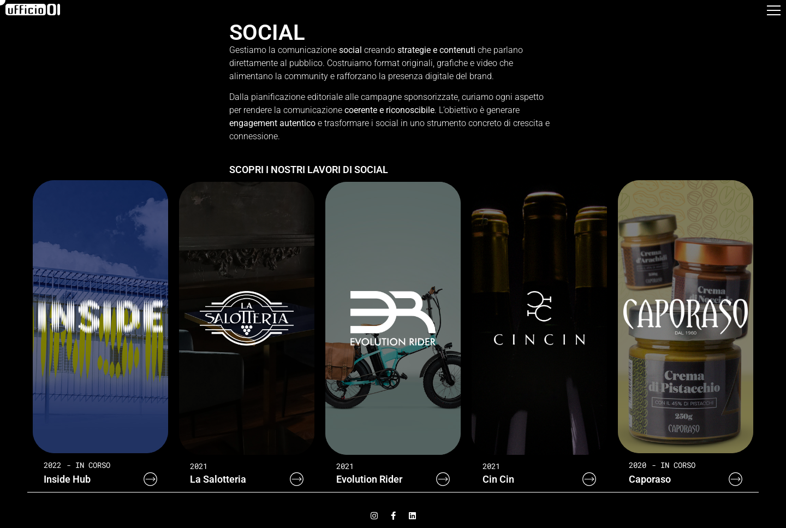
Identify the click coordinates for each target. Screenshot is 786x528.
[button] (774, 13)
